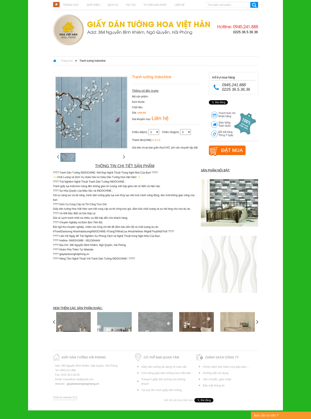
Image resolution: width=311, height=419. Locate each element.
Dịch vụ (113, 4)
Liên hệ (180, 4)
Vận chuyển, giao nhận (217, 379)
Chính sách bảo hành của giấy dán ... (226, 366)
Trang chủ (71, 4)
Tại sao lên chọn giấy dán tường (161, 390)
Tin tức (131, 4)
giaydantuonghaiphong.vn (83, 383)
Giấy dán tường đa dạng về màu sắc (164, 366)
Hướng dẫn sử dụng (215, 373)
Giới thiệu (93, 4)
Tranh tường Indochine (92, 60)
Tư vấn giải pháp (155, 4)
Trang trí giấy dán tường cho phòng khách (163, 381)
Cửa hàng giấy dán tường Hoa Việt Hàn (166, 373)
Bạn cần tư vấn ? (266, 415)
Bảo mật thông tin (214, 385)
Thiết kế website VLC (65, 397)
